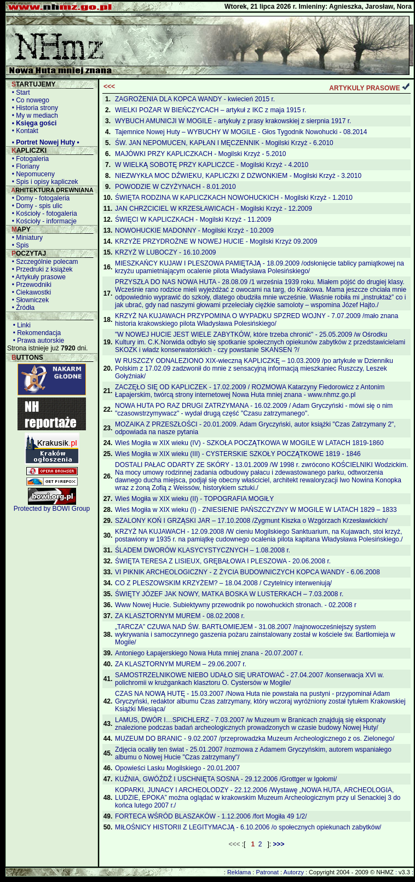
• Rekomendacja (35, 333)
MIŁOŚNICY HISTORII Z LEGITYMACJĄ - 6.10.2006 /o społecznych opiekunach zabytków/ (248, 827)
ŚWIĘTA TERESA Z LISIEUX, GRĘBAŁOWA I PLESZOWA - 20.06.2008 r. (223, 561)
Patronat (267, 872)
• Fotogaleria (28, 159)
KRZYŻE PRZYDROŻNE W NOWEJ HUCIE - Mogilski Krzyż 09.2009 (216, 241)
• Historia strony (33, 108)
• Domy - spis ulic (35, 206)
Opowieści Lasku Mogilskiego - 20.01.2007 (177, 768)
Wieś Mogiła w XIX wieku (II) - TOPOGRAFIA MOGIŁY (194, 499)
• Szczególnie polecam (43, 262)
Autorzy (294, 872)
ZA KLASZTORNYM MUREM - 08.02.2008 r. (180, 616)
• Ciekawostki (29, 292)
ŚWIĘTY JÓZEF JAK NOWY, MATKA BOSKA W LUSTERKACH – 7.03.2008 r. (229, 594)
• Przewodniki (29, 285)
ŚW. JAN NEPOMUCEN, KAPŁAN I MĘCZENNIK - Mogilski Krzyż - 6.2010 (224, 143)
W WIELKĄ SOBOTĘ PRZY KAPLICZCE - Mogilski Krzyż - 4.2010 (211, 165)
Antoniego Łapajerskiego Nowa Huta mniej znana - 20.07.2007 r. (209, 653)
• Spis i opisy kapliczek (43, 182)
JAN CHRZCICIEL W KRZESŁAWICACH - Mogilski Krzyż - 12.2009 (213, 208)
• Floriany (23, 166)
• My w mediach (33, 115)
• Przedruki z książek (40, 269)
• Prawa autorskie (36, 340)
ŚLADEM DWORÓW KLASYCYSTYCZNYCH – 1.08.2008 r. (202, 550)
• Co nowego (28, 100)
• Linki (20, 325)
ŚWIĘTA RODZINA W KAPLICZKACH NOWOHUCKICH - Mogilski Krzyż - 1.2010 (234, 197)
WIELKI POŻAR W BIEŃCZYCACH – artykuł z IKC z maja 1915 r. (210, 110)
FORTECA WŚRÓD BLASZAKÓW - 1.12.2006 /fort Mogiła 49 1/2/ (211, 816)
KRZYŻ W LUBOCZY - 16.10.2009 (165, 252)
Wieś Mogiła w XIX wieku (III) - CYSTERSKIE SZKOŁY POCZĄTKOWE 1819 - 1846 (238, 454)
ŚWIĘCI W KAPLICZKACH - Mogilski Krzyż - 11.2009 (193, 219)
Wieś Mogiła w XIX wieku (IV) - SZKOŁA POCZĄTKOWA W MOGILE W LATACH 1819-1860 (249, 443)
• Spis (18, 245)
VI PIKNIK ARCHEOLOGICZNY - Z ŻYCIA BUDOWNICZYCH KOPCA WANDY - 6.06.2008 (247, 572)
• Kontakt (23, 131)
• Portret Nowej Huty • (43, 142)
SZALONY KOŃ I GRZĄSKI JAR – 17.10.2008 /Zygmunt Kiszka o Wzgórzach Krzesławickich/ (251, 520)
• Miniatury (25, 237)
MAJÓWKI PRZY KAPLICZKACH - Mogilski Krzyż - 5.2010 (200, 154)
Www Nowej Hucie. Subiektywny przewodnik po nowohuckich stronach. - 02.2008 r (235, 605)
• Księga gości (32, 123)
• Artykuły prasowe (37, 277)
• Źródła (21, 308)
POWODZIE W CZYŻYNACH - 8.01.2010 (175, 187)
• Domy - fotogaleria (39, 198)
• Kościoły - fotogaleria (42, 213)
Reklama (239, 872)
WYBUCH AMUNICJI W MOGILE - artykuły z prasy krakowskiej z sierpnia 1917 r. (233, 121)
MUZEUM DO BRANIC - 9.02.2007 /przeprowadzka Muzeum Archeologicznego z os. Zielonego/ (254, 738)
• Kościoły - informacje (42, 221)
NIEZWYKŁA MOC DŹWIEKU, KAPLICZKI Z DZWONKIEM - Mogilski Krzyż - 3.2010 (238, 176)
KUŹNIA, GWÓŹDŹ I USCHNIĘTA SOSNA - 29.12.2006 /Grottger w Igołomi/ (226, 779)
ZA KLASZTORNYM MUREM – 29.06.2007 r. (180, 664)
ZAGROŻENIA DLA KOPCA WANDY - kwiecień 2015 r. (195, 99)
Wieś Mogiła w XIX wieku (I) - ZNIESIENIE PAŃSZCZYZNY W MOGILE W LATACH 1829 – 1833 (256, 510)
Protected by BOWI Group (52, 508)
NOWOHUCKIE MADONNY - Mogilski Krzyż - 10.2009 (194, 230)
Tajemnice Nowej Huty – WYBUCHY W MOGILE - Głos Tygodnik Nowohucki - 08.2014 (241, 132)
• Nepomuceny (31, 174)
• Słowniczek (28, 300)
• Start (19, 92)
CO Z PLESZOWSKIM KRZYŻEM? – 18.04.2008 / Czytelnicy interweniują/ (223, 583)
